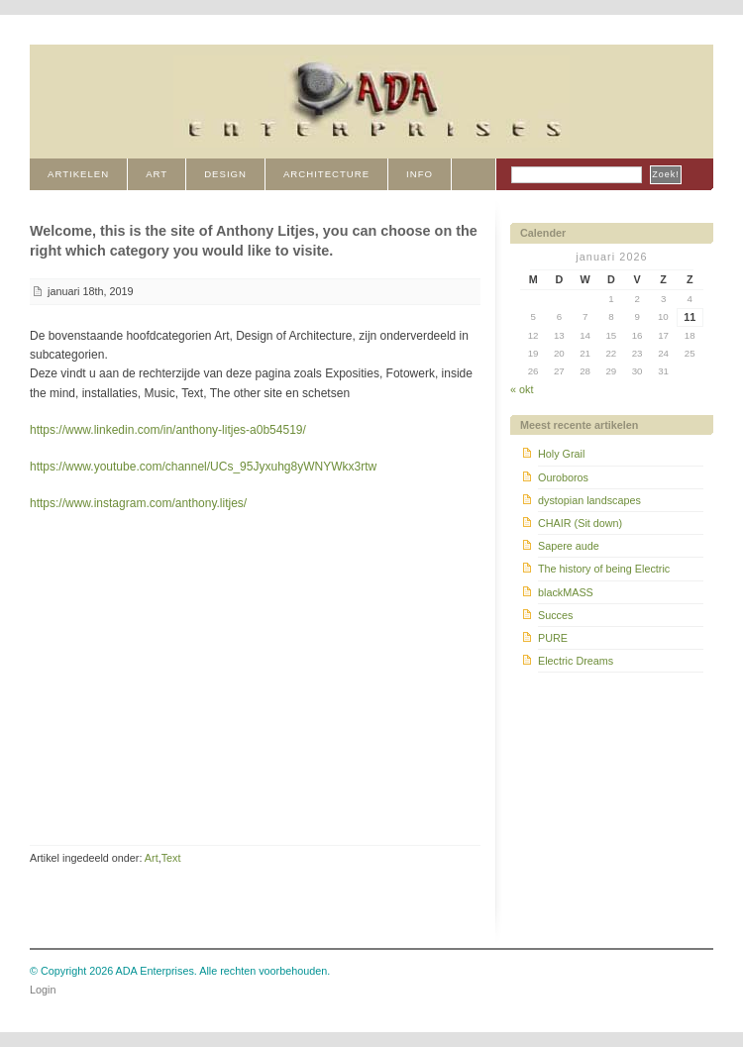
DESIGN (225, 173)
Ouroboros (563, 477)
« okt (521, 389)
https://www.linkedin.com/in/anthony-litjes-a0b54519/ (168, 430)
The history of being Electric (604, 569)
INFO (419, 173)
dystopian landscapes (589, 500)
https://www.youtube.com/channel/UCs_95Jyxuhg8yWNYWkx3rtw (203, 466)
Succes (555, 615)
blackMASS (565, 592)
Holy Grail (561, 454)
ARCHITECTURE (326, 173)
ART (156, 173)
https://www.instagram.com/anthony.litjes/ (138, 503)
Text (171, 858)
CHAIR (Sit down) (580, 523)
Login (42, 989)
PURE (553, 638)
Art (152, 858)
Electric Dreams (575, 661)
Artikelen (78, 173)
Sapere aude (568, 546)
